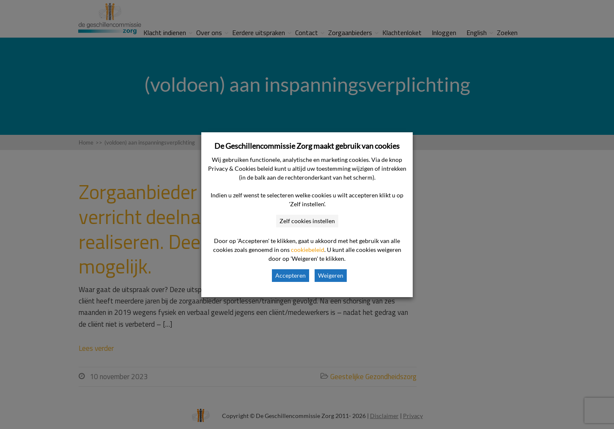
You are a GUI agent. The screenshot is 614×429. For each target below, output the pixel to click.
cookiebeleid (307, 249)
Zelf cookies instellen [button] (307, 220)
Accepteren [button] (290, 275)
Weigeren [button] (330, 275)
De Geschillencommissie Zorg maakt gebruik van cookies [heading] (307, 145)
